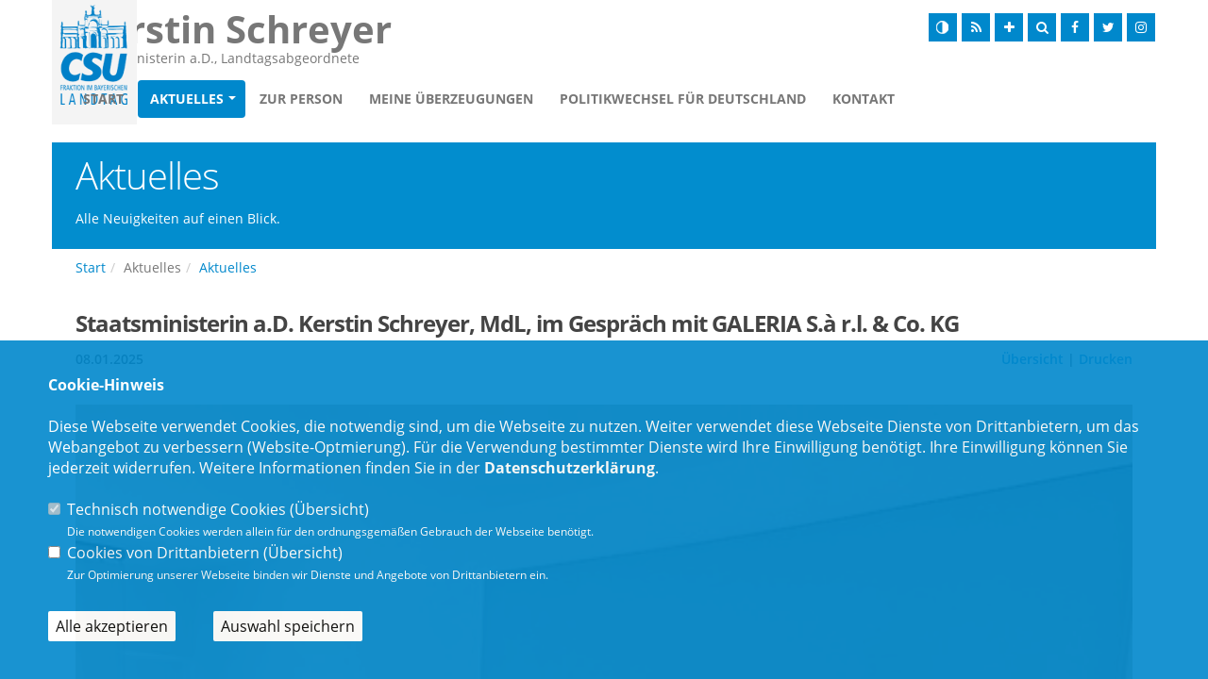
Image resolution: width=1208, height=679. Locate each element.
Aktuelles (295, 100)
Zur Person (409, 100)
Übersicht (329, 509)
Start (212, 100)
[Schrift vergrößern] (1009, 27)
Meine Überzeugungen (560, 100)
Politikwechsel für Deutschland (791, 100)
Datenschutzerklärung (569, 467)
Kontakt (972, 100)
